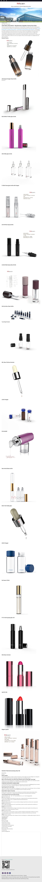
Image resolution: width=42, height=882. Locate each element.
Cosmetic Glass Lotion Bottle (7, 826)
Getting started (4, 22)
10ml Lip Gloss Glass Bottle (7, 306)
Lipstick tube (4, 692)
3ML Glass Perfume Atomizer (8, 362)
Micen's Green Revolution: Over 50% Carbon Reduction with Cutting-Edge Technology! (18, 779)
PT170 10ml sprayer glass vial (8, 617)
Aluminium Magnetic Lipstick (7, 877)
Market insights (5, 775)
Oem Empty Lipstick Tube (16, 877)
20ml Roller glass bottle (7, 153)
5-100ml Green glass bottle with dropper (10, 185)
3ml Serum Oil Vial (5, 580)
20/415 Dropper (5, 543)
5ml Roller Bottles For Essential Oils (8, 825)
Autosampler (4, 431)
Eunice (6, 810)
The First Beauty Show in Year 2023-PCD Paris (10, 794)
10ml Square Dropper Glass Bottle (9, 79)
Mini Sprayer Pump (8, 878)
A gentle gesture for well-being (8, 787)
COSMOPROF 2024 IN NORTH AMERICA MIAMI (10, 783)
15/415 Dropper (5, 399)
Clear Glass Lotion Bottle (6, 24)
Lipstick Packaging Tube (6, 831)
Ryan (6, 800)
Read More (3, 80)
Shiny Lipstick (4, 819)
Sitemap (25, 875)
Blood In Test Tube (5, 820)
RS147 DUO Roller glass (7, 505)
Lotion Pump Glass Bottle (6, 824)
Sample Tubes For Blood (6, 822)
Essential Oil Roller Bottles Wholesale (28, 29)
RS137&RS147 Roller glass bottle (9, 116)
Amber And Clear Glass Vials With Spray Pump (20, 878)
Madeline (6, 806)
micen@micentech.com (10, 869)
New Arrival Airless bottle (7, 468)
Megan (6, 814)
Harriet (6, 803)
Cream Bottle (19, 29)
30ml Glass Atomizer (6, 655)
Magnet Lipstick (5, 729)
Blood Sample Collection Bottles (7, 828)
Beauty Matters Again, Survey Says (8, 790)
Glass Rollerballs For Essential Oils (28, 877)
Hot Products (20, 875)
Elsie (6, 797)
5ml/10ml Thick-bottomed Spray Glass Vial (11, 770)
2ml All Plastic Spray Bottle (7, 224)
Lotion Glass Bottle (5, 821)
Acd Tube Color (4, 830)
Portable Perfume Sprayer (11, 29)
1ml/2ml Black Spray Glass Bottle (9, 265)
